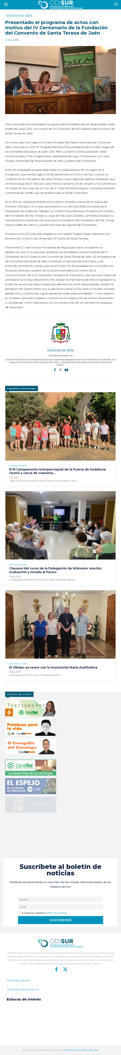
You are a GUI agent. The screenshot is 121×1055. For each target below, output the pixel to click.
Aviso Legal (92, 1050)
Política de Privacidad (75, 1050)
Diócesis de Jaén (19, 15)
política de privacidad (56, 912)
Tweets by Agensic (18, 980)
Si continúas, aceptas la (42, 912)
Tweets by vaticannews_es (22, 989)
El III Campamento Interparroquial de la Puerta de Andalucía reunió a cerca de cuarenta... (57, 471)
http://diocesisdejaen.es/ (60, 355)
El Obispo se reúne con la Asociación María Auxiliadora (53, 667)
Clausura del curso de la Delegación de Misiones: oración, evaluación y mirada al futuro (55, 570)
